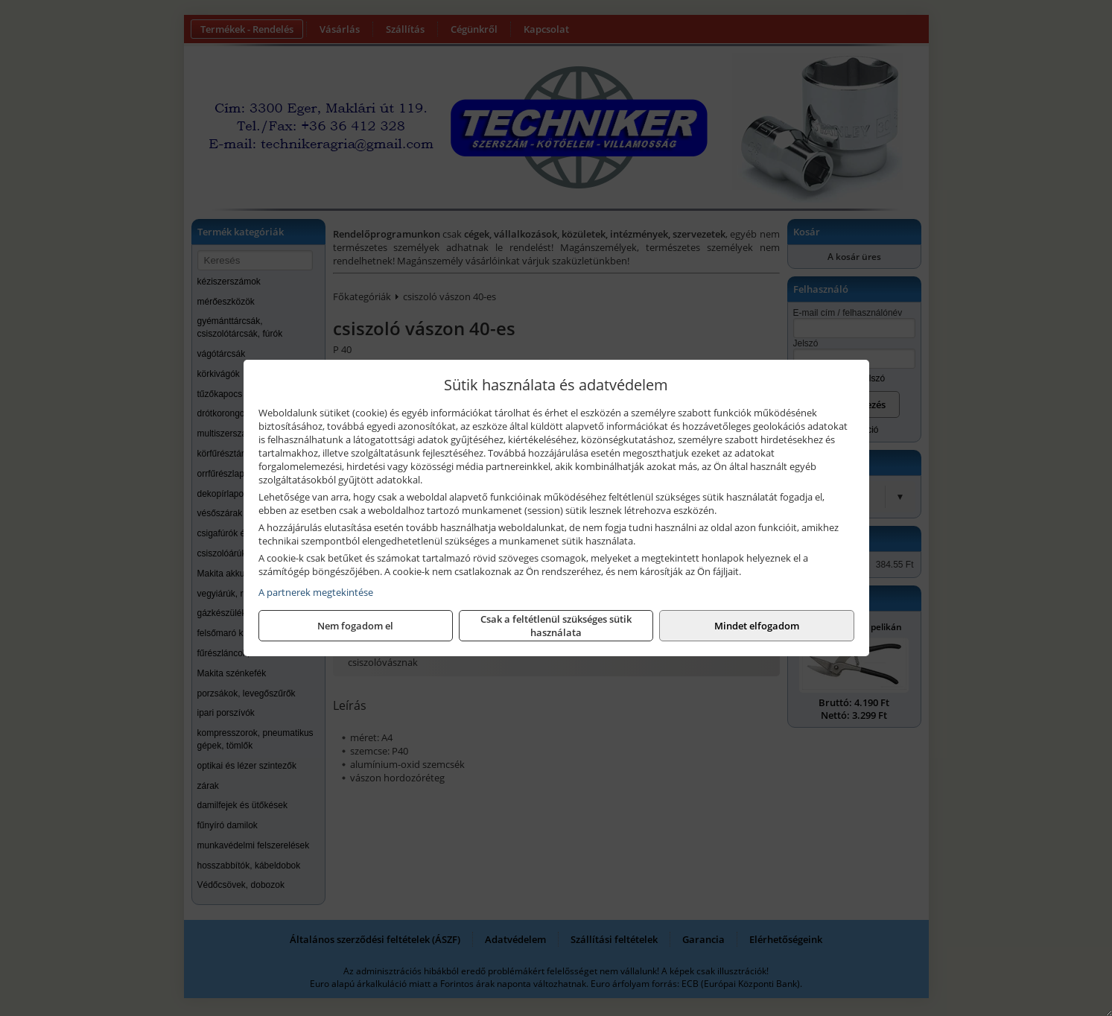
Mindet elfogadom (756, 625)
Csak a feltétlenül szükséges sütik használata (556, 625)
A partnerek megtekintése (315, 592)
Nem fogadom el (355, 625)
